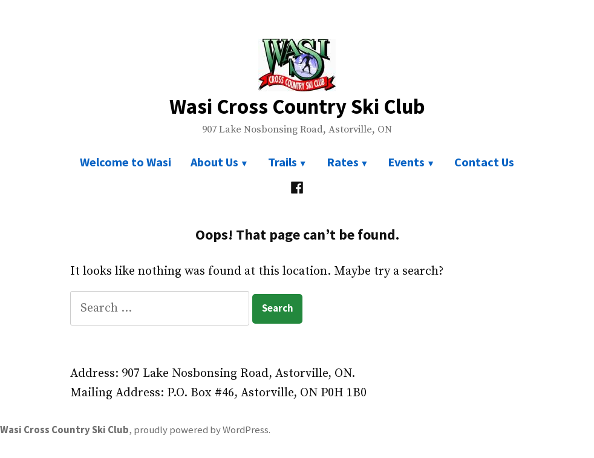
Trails (282, 161)
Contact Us (484, 161)
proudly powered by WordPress (201, 430)
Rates (343, 161)
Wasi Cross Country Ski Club (297, 106)
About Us (214, 161)
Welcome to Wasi (125, 161)
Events (406, 161)
